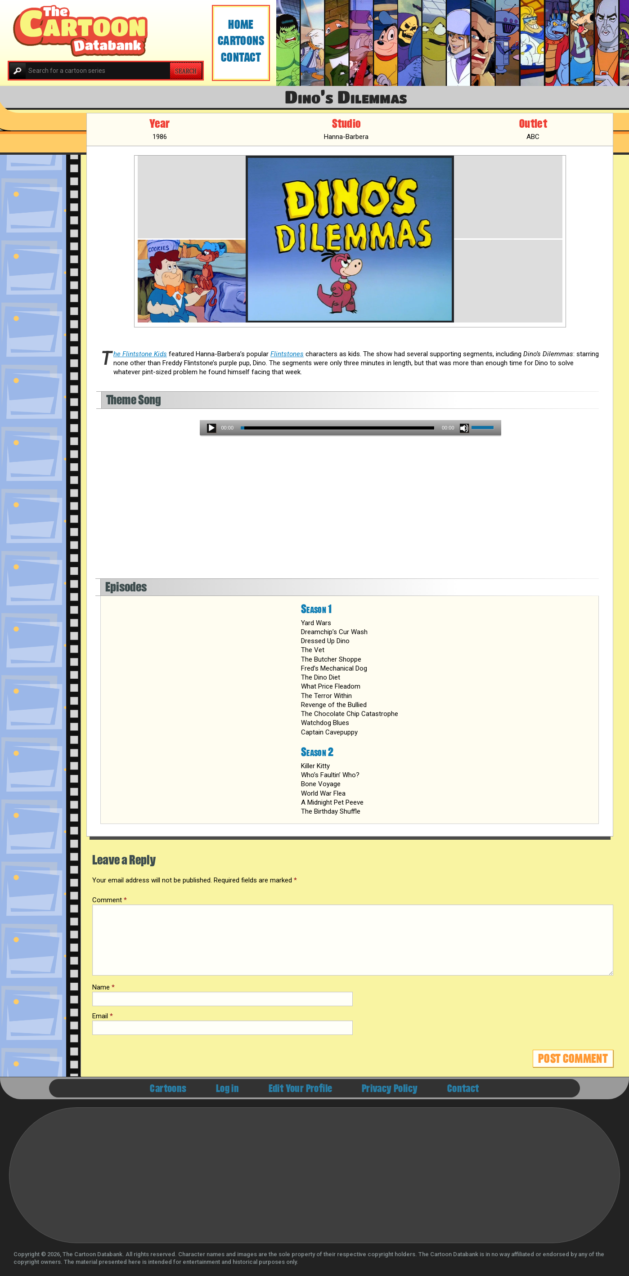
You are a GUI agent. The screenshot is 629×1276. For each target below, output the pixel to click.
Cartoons (241, 40)
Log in (227, 1088)
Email (102, 1016)
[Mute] (464, 428)
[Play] (211, 428)
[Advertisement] (350, 511)
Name (103, 987)
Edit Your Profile (300, 1088)
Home (241, 24)
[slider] (338, 428)
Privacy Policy (390, 1088)
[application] (350, 427)
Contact (241, 57)
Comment (109, 900)
